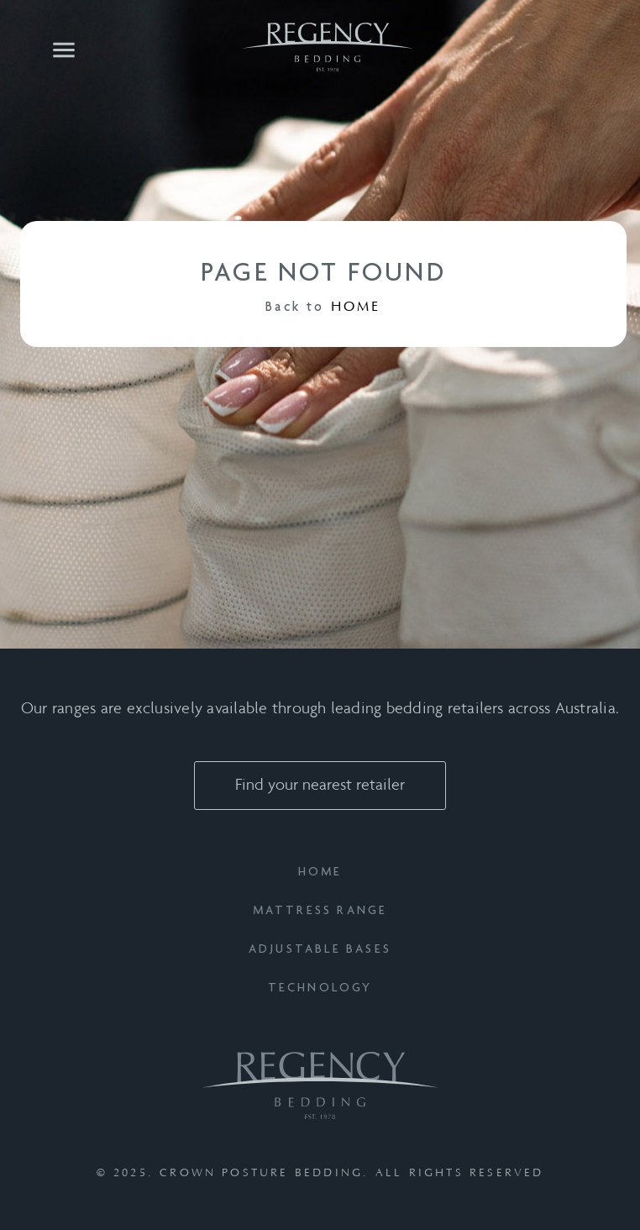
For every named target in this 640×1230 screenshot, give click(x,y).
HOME (356, 306)
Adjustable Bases (320, 950)
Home (320, 872)
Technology (320, 988)
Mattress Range (320, 911)
